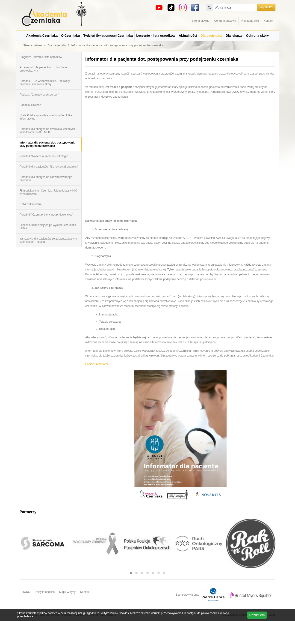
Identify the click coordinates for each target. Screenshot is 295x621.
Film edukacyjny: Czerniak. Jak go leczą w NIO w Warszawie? (48, 192)
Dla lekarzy (234, 35)
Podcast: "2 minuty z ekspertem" (39, 94)
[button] (131, 572)
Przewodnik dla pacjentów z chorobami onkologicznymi (43, 69)
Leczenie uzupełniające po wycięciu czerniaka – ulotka (49, 226)
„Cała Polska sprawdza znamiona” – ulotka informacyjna (46, 117)
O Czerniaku (70, 35)
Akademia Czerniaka (42, 35)
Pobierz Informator (96, 364)
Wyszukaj (266, 7)
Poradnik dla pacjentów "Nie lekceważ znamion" (49, 166)
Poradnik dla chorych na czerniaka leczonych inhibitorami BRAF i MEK (47, 130)
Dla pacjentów (211, 35)
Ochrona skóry (257, 35)
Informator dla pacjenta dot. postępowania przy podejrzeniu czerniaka (47, 144)
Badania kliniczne (30, 105)
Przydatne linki (250, 20)
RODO (26, 592)
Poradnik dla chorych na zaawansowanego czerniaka (46, 178)
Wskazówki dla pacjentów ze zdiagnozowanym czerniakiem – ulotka (48, 240)
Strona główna (200, 20)
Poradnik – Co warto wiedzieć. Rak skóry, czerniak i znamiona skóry (45, 82)
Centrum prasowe (225, 20)
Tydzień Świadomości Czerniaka (108, 35)
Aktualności (188, 35)
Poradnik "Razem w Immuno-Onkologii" (44, 156)
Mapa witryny (67, 592)
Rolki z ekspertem (30, 204)
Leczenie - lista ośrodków (155, 35)
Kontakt (268, 20)
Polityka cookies (45, 592)
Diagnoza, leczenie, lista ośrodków (41, 57)
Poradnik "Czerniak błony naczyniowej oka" (46, 214)
